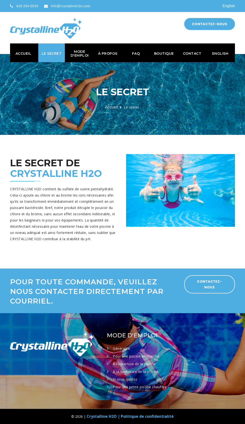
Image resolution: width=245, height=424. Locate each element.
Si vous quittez (125, 379)
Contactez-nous (209, 24)
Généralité (121, 348)
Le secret (52, 53)
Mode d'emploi (80, 53)
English (229, 6)
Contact (192, 53)
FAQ (136, 53)
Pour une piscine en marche (136, 356)
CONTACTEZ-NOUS (209, 284)
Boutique (164, 53)
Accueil (24, 53)
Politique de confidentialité (147, 416)
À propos (107, 53)
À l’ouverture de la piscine (134, 364)
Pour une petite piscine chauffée (140, 387)
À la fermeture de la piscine (135, 371)
